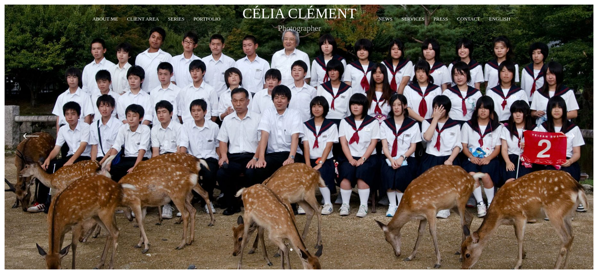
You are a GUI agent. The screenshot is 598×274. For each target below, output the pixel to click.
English (499, 28)
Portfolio (206, 28)
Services (413, 28)
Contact (468, 28)
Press (441, 28)
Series (176, 28)
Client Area (143, 28)
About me (105, 28)
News (385, 28)
